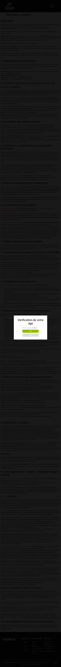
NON (37, 333)
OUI (23, 333)
